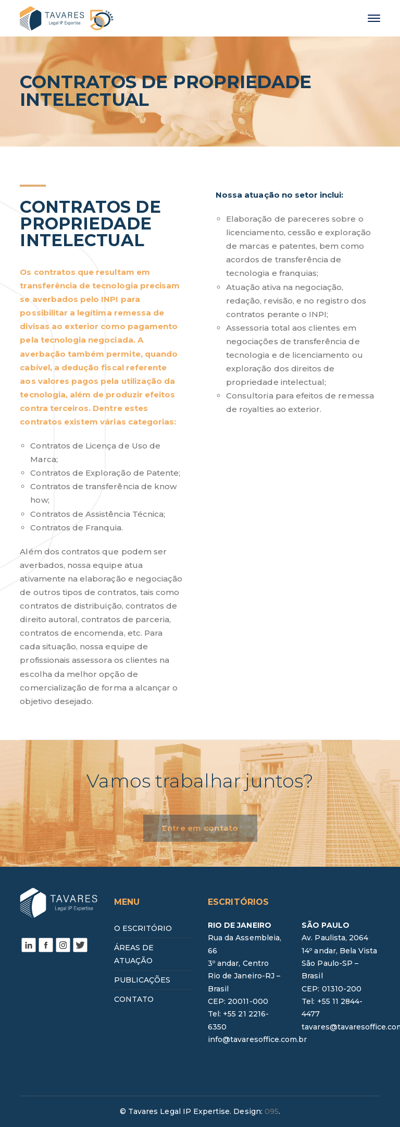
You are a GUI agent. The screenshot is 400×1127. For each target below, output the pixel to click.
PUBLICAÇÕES (142, 980)
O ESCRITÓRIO (143, 928)
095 (272, 1111)
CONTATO (134, 999)
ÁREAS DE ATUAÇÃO (134, 954)
